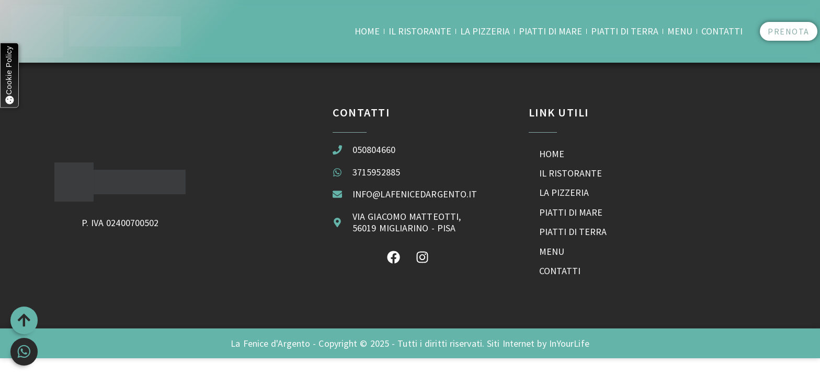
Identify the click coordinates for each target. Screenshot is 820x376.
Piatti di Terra (624, 31)
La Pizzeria (485, 31)
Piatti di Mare (550, 31)
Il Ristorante (420, 31)
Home (367, 31)
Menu (679, 31)
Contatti (722, 31)
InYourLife (569, 352)
